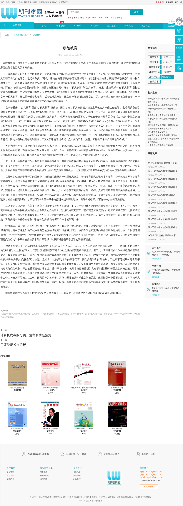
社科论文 (167, 62)
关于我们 (11, 468)
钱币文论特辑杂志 (17, 388)
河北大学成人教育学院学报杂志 (83, 388)
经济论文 (154, 57)
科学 (100, 18)
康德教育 (37, 35)
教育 (76, 18)
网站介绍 (178, 2)
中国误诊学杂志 (117, 388)
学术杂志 (60, 26)
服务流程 (43, 472)
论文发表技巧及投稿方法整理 (160, 145)
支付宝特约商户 (112, 454)
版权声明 (10, 479)
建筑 (106, 18)
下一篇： (70, 343)
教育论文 (154, 62)
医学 (94, 18)
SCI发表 (94, 26)
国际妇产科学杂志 (50, 388)
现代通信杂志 (117, 428)
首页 (44, 26)
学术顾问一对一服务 (76, 454)
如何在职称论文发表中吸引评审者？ (163, 135)
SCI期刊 (77, 26)
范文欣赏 (111, 26)
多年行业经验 (148, 454)
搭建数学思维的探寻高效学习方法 (162, 105)
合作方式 (77, 468)
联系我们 (144, 468)
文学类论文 (154, 76)
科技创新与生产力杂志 (84, 428)
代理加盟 (77, 472)
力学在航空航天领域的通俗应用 (161, 115)
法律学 (168, 72)
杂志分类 (17, 25)
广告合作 (77, 479)
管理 (119, 18)
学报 (70, 18)
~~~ (80, 501)
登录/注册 (160, 2)
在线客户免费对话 (149, 487)
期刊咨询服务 (46, 468)
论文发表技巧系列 (21, 35)
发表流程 (128, 26)
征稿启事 (154, 81)
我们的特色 (44, 475)
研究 (82, 18)
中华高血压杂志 (17, 428)
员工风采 (10, 475)
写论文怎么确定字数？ (157, 132)
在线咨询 (172, 26)
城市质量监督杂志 (50, 428)
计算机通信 (154, 72)
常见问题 (169, 2)
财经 (112, 18)
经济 (88, 18)
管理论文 (167, 57)
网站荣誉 (10, 472)
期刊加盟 (77, 475)
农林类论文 (154, 67)
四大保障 (43, 479)
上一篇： (70, 333)
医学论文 (167, 67)
